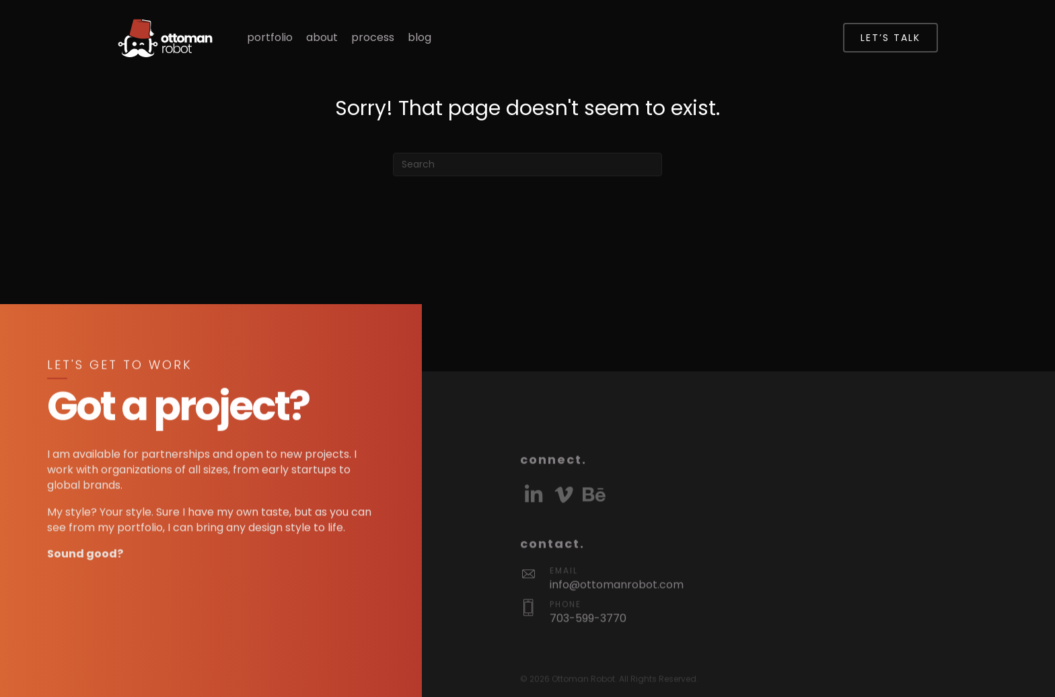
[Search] (527, 164)
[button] (533, 529)
